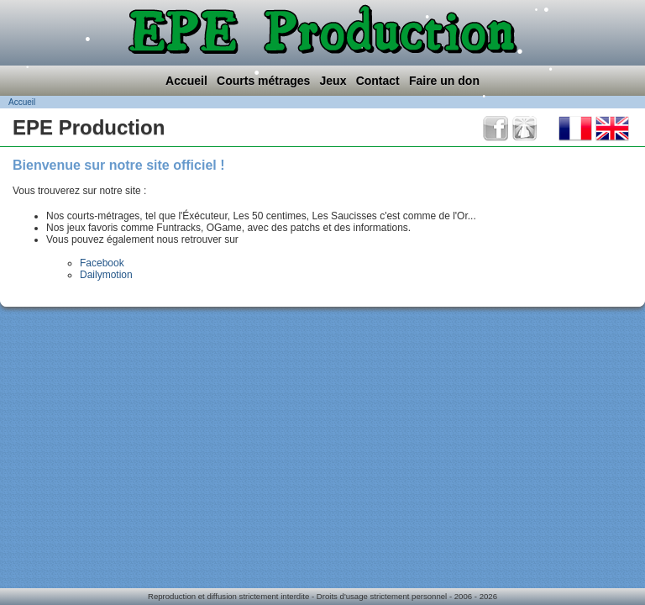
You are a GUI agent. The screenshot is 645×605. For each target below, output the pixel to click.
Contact (378, 80)
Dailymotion (106, 275)
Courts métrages (263, 80)
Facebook (102, 263)
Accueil (186, 80)
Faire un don (444, 80)
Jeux (333, 80)
